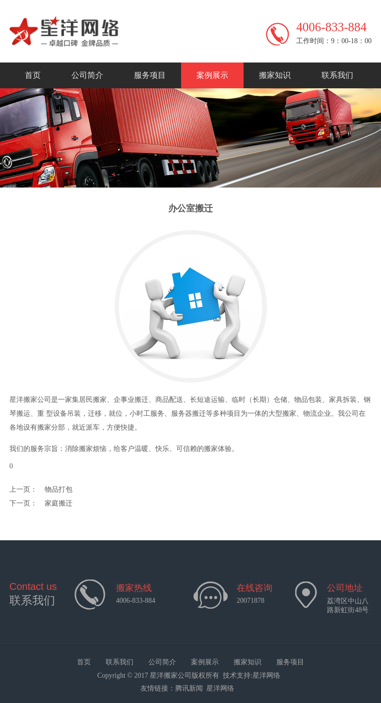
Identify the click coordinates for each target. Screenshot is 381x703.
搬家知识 (275, 75)
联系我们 (337, 75)
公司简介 (87, 75)
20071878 (250, 600)
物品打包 (58, 489)
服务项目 (150, 75)
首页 (33, 75)
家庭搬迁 (58, 503)
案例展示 (212, 75)
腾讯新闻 (189, 688)
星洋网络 (266, 675)
